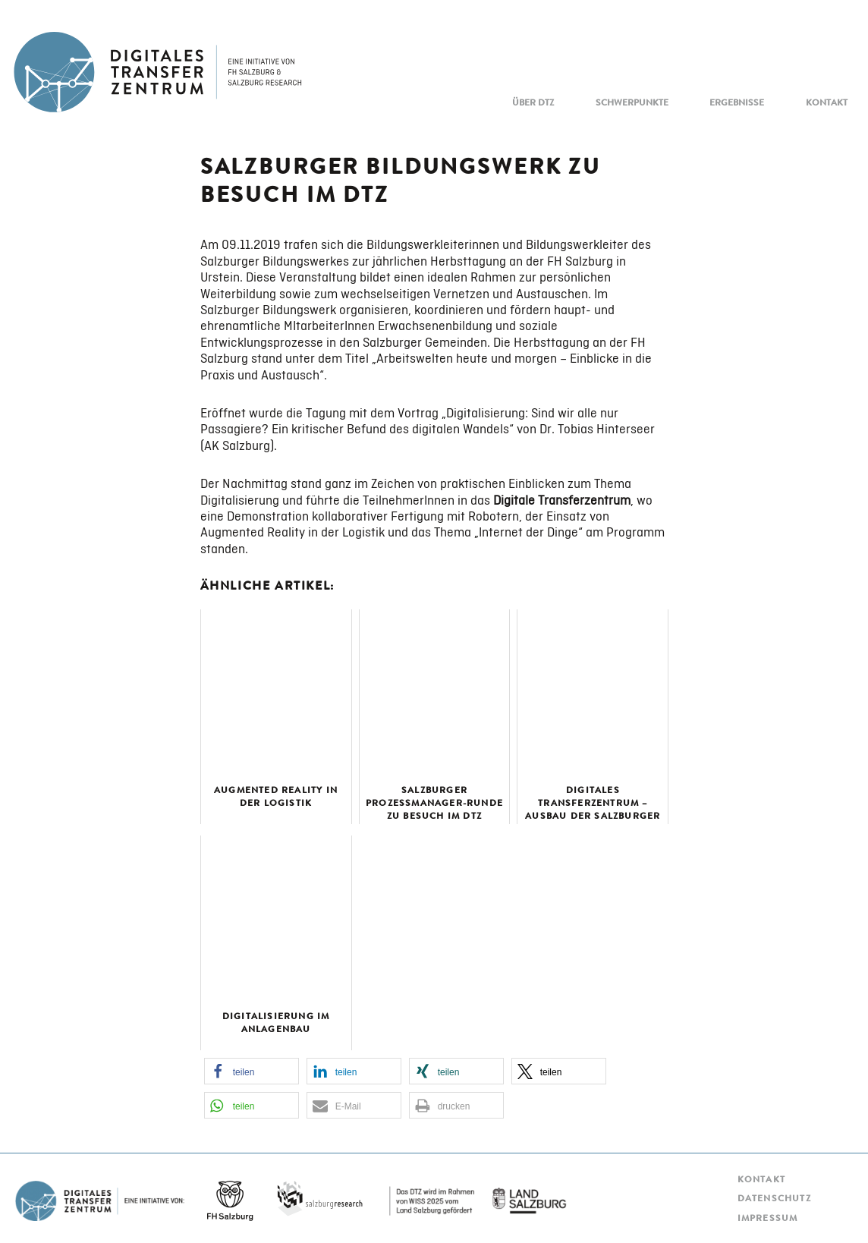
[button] (251, 1071)
